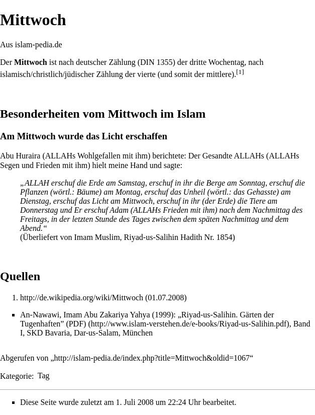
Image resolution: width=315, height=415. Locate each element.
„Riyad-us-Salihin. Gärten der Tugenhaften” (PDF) (147, 319)
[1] (240, 71)
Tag (44, 375)
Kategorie (16, 375)
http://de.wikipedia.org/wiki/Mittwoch (81, 297)
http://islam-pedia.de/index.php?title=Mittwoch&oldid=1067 (152, 358)
